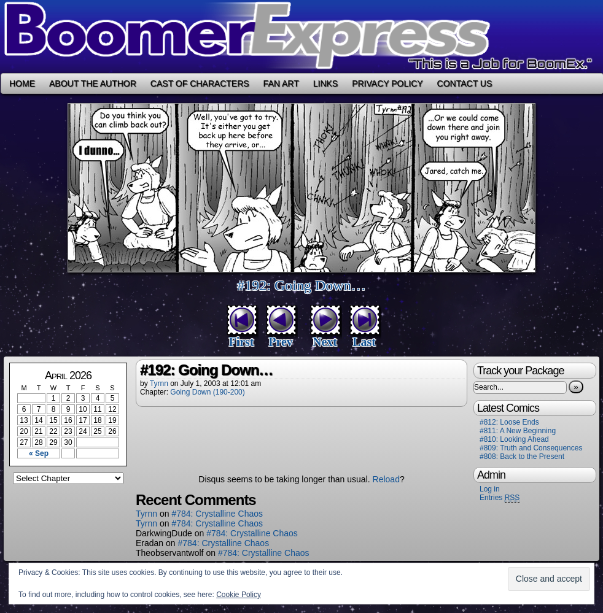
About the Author (92, 83)
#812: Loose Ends (509, 422)
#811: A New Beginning (518, 430)
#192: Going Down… (301, 285)
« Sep (39, 453)
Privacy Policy (387, 83)
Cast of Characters (199, 83)
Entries (499, 498)
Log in (490, 489)
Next (325, 342)
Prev (280, 342)
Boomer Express (301, 36)
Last (364, 342)
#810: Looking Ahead (514, 439)
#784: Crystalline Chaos (217, 514)
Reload (386, 479)
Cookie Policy (238, 594)
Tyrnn (159, 383)
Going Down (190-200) (207, 392)
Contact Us (464, 83)
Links (325, 83)
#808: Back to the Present (522, 456)
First (241, 342)
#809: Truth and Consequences (531, 448)
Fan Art (281, 83)
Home (22, 83)
